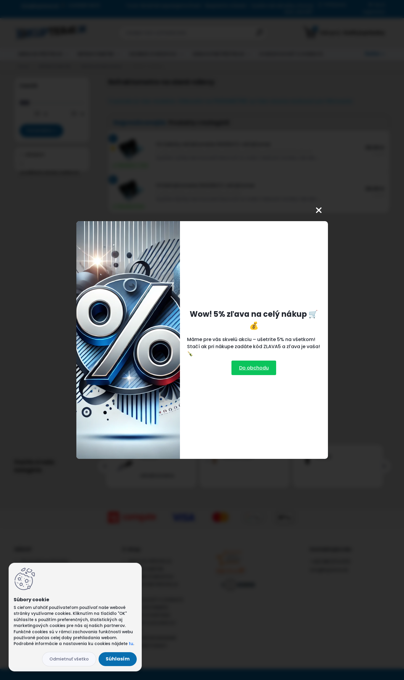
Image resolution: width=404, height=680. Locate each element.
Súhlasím (118, 658)
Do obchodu (254, 367)
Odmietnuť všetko (69, 659)
